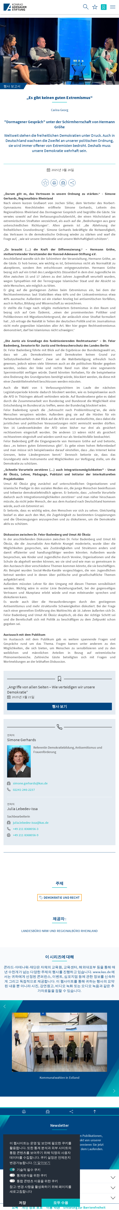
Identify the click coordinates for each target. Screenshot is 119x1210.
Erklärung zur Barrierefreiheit (84, 1207)
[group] (59, 1046)
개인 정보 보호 (32, 1207)
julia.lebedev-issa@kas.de (27, 823)
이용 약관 (53, 1207)
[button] (5, 1006)
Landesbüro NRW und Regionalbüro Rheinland (59, 931)
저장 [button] (22, 1202)
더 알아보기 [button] (41, 1163)
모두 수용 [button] (60, 1202)
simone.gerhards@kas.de (27, 783)
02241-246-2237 (21, 790)
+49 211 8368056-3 (22, 829)
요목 (15, 1207)
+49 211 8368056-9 (22, 835)
